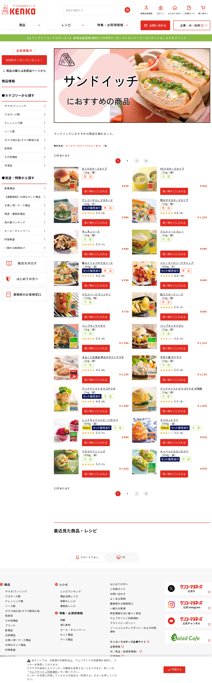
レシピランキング (70, 591)
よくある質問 (117, 598)
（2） (181, 370)
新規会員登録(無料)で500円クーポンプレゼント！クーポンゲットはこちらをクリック (129, 38)
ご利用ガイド (189, 10)
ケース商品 (66, 639)
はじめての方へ (175, 10)
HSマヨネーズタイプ (172, 168)
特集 (63, 620)
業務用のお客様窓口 (121, 603)
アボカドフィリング (93, 451)
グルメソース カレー (172, 231)
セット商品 (66, 634)
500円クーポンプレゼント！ (24, 60)
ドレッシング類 (14, 601)
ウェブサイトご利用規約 (124, 618)
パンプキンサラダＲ (93, 325)
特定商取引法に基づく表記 (125, 613)
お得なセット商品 (15, 645)
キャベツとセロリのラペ (174, 451)
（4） (103, 213)
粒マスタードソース (171, 294)
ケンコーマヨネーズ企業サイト (128, 641)
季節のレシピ (68, 601)
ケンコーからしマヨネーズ (97, 200)
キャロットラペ (169, 420)
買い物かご (203, 10)
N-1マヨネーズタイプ (94, 168)
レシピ (66, 25)
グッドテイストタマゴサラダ (99, 388)
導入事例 (65, 625)
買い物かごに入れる (96, 191)
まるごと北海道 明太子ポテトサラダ (103, 357)
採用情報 (115, 656)
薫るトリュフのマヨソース (97, 263)
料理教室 (10, 649)
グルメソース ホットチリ (96, 294)
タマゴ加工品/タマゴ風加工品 (22, 611)
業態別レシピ (68, 606)
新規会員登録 (146, 10)
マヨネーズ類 (13, 596)
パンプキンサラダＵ (172, 325)
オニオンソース (91, 231)
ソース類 (10, 606)
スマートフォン (89, 557)
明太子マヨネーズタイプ (174, 200)
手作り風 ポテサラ (171, 357)
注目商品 (10, 635)
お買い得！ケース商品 (18, 640)
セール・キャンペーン (73, 629)
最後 (146, 160)
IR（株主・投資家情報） (124, 651)
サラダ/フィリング (16, 591)
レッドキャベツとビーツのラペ (100, 420)
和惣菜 (9, 615)
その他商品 (11, 620)
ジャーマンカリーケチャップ (177, 263)
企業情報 (115, 646)
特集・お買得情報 (110, 25)
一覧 (104, 145)
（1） (103, 244)
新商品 (9, 630)
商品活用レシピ (69, 596)
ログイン (161, 10)
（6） (103, 370)
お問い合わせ (117, 594)
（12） (182, 275)
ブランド (10, 625)
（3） (103, 338)
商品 (22, 25)
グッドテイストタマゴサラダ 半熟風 (181, 388)
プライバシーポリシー (123, 623)
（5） (103, 275)
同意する (174, 670)
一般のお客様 (117, 608)
